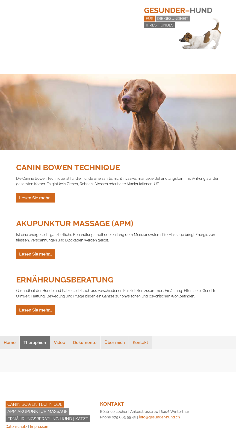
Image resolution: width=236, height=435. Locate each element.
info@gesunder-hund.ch (159, 417)
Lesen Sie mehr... (35, 197)
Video (59, 342)
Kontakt (140, 342)
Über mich (114, 342)
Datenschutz (16, 426)
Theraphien (35, 342)
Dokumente (85, 342)
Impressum (40, 426)
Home (10, 342)
